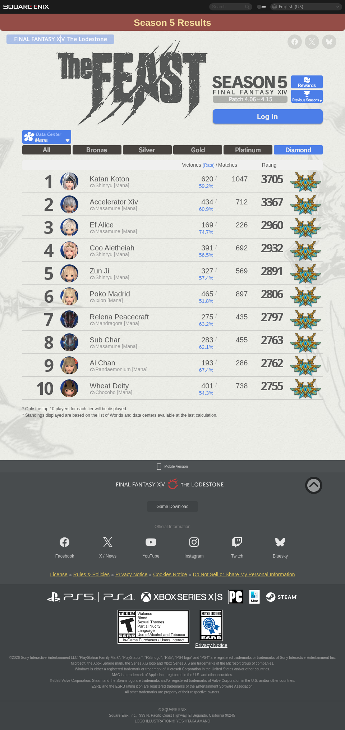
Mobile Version (176, 466)
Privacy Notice (131, 574)
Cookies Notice (170, 574)
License (58, 574)
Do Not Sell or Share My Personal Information (244, 574)
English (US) (291, 7)
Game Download (172, 506)
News (111, 556)
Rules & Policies (91, 574)
